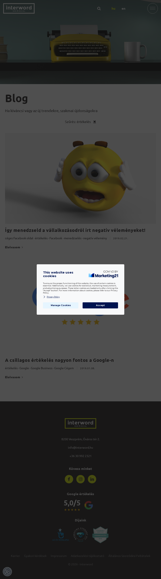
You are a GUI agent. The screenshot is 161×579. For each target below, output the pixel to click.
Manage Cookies (61, 305)
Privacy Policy (51, 297)
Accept (100, 305)
